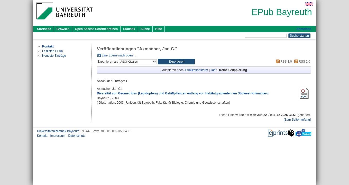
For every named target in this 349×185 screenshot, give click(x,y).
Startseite (44, 29)
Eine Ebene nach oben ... (119, 55)
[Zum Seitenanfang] (297, 119)
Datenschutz (76, 136)
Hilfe (158, 29)
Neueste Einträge (54, 55)
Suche (145, 29)
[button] (176, 61)
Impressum (58, 136)
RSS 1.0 (283, 61)
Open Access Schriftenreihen (96, 29)
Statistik (129, 29)
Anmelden (303, 29)
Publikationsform (196, 70)
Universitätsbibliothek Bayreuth (58, 131)
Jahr (213, 70)
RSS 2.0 (301, 61)
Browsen (63, 29)
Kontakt (42, 136)
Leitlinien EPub (52, 51)
